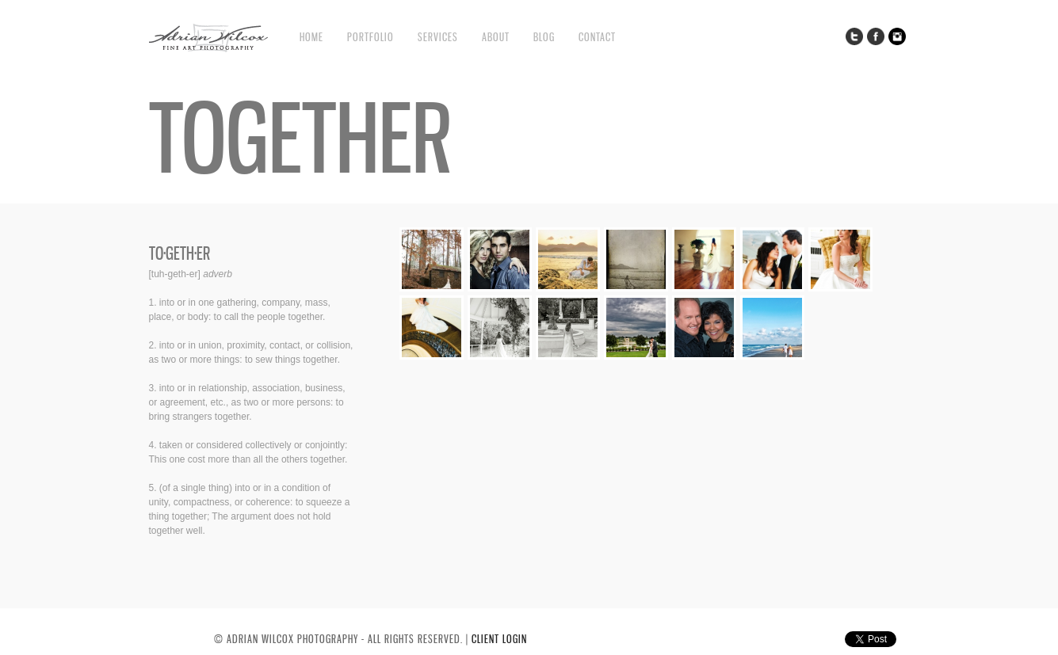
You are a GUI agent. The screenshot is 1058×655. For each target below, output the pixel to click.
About (496, 37)
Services (438, 37)
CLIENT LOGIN (499, 638)
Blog (544, 37)
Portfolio (370, 37)
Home (311, 37)
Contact (597, 37)
